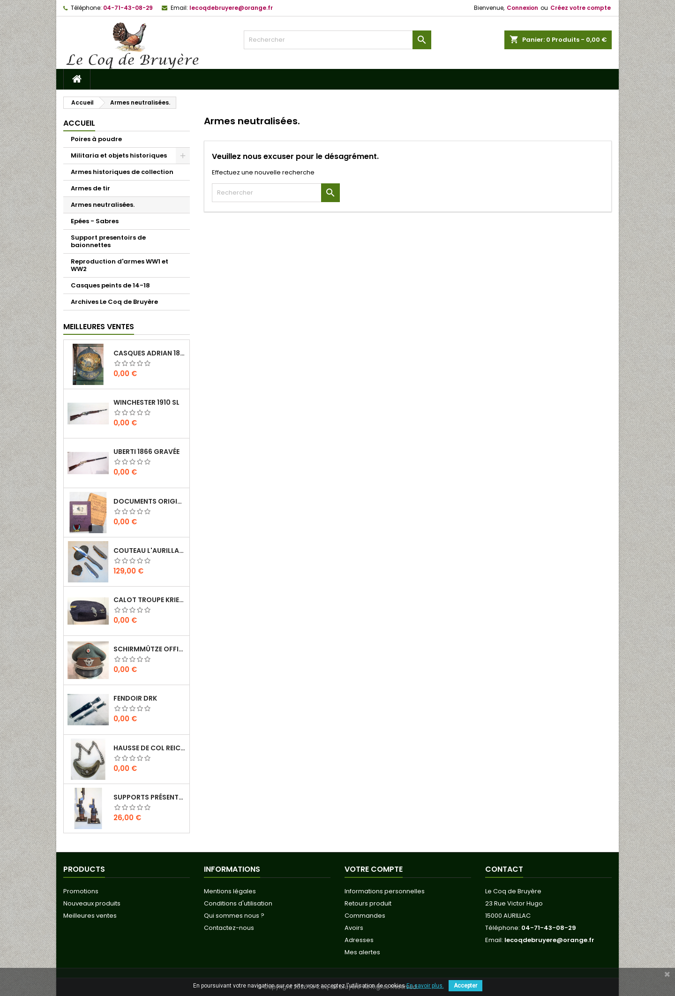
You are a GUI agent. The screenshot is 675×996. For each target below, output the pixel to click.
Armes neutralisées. (103, 204)
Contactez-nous (229, 927)
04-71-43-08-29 (128, 8)
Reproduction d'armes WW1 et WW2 (119, 265)
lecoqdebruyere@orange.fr (231, 8)
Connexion (522, 8)
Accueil (79, 123)
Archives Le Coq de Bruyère (114, 301)
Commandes (365, 915)
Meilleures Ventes (98, 326)
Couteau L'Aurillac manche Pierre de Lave (149, 550)
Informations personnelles (385, 891)
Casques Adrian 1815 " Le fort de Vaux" (149, 353)
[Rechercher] (337, 39)
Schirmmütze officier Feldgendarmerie (149, 649)
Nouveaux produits (91, 903)
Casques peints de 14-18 (110, 285)
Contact (504, 869)
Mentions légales (230, 891)
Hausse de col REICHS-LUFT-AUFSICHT (149, 748)
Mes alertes (362, 952)
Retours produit (368, 903)
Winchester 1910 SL (146, 402)
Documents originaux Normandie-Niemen (149, 501)
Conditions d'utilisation (238, 903)
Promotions (80, 891)
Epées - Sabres (95, 221)
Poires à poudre (96, 139)
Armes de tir (90, 188)
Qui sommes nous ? (234, 915)
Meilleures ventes (90, 915)
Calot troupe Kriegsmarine (149, 600)
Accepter (465, 985)
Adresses (359, 940)
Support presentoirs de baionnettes (108, 241)
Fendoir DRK (135, 698)
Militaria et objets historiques (119, 155)
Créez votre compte (580, 8)
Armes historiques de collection (122, 171)
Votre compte (374, 869)
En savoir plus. (425, 985)
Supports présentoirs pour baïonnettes (149, 797)
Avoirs (354, 927)
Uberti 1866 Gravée (146, 451)
